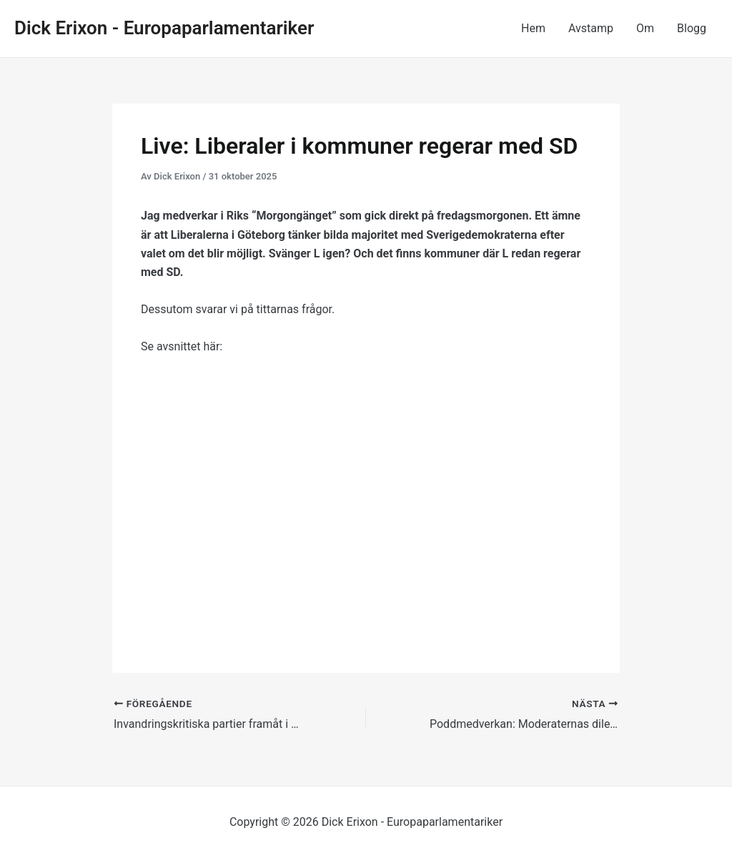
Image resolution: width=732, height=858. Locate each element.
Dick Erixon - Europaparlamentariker (164, 28)
